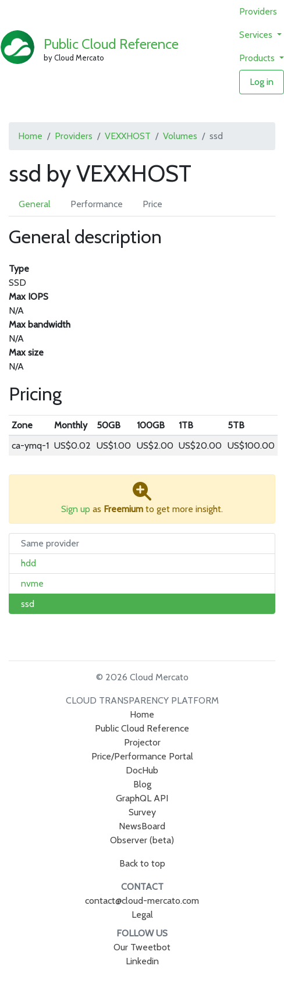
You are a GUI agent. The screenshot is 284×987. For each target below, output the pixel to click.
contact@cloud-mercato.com (142, 900)
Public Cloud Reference (111, 43)
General (35, 204)
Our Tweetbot (142, 947)
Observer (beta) (142, 840)
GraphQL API (142, 798)
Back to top (142, 863)
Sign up (75, 508)
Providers (258, 11)
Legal (142, 914)
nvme (32, 583)
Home (30, 135)
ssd (27, 603)
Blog (142, 784)
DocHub (142, 770)
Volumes (180, 135)
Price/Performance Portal (142, 756)
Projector (142, 742)
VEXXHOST (128, 135)
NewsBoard (142, 826)
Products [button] (258, 57)
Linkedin (142, 961)
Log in (262, 81)
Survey (142, 812)
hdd (28, 563)
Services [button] (257, 34)
